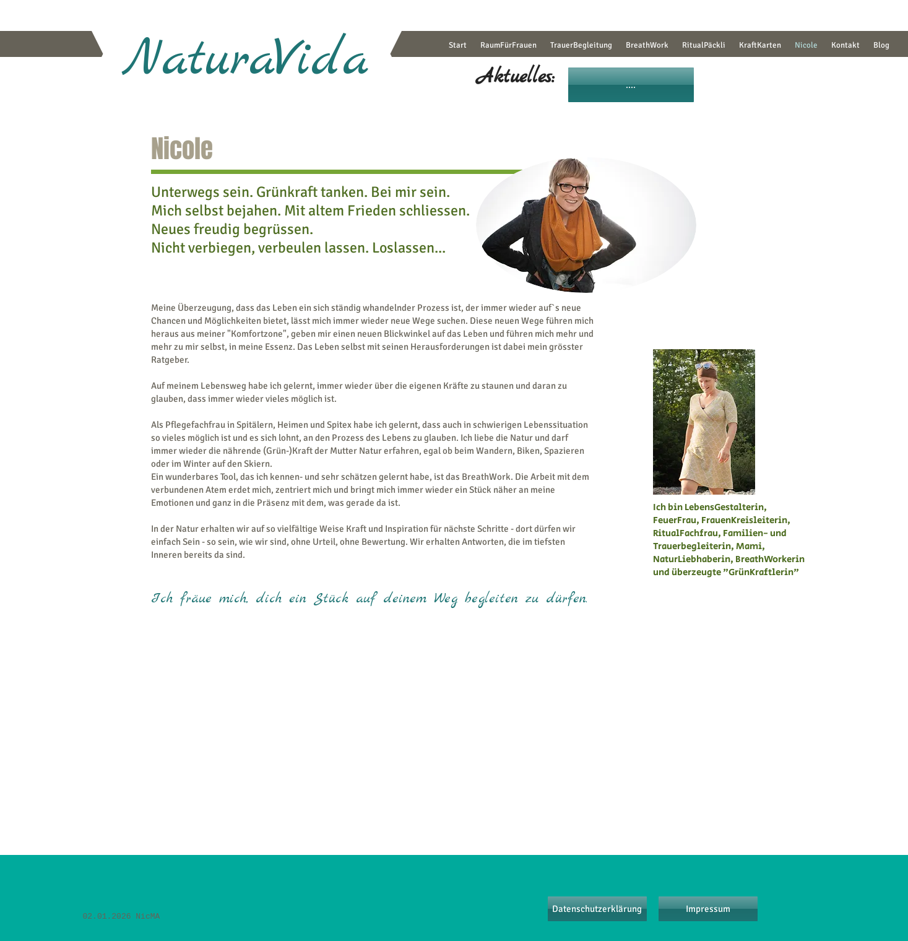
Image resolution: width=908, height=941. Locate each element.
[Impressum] (708, 908)
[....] (631, 84)
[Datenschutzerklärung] (597, 908)
